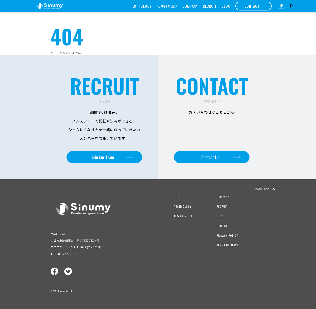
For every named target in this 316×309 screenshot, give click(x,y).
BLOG (226, 6)
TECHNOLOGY (140, 6)
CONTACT (252, 6)
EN (291, 6)
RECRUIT (210, 6)
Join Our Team (103, 157)
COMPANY (190, 6)
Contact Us (210, 157)
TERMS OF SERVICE (229, 245)
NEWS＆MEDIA (183, 216)
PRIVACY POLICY (227, 235)
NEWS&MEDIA (167, 6)
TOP (176, 197)
